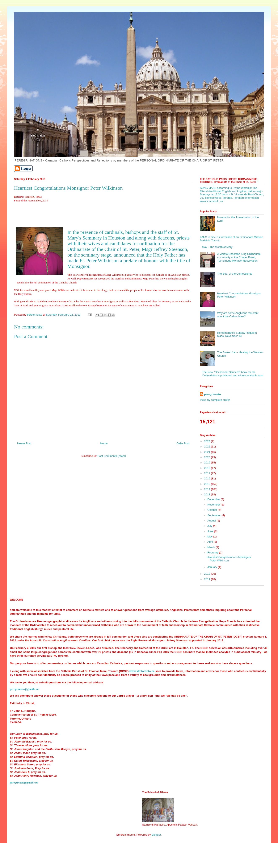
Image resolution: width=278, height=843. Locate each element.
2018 (207, 468)
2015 (207, 484)
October (212, 509)
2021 (207, 452)
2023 (207, 441)
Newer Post (24, 443)
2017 (207, 473)
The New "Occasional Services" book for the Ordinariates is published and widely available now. (233, 374)
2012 (207, 573)
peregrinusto (212, 394)
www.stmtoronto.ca (142, 671)
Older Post (183, 443)
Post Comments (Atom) (111, 456)
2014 (207, 489)
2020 (207, 457)
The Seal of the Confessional (234, 273)
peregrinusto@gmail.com (24, 689)
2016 (207, 478)
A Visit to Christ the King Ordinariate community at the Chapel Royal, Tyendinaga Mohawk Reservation (239, 257)
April (210, 541)
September (214, 515)
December (214, 499)
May (210, 536)
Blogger (156, 834)
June (210, 531)
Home (104, 443)
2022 (207, 446)
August (212, 520)
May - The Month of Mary (217, 247)
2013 (207, 494)
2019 (207, 462)
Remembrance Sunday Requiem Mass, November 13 (237, 334)
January (212, 567)
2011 (207, 579)
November (214, 504)
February (213, 552)
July (210, 525)
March (211, 547)
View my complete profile (215, 399)
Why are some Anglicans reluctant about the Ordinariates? (237, 314)
